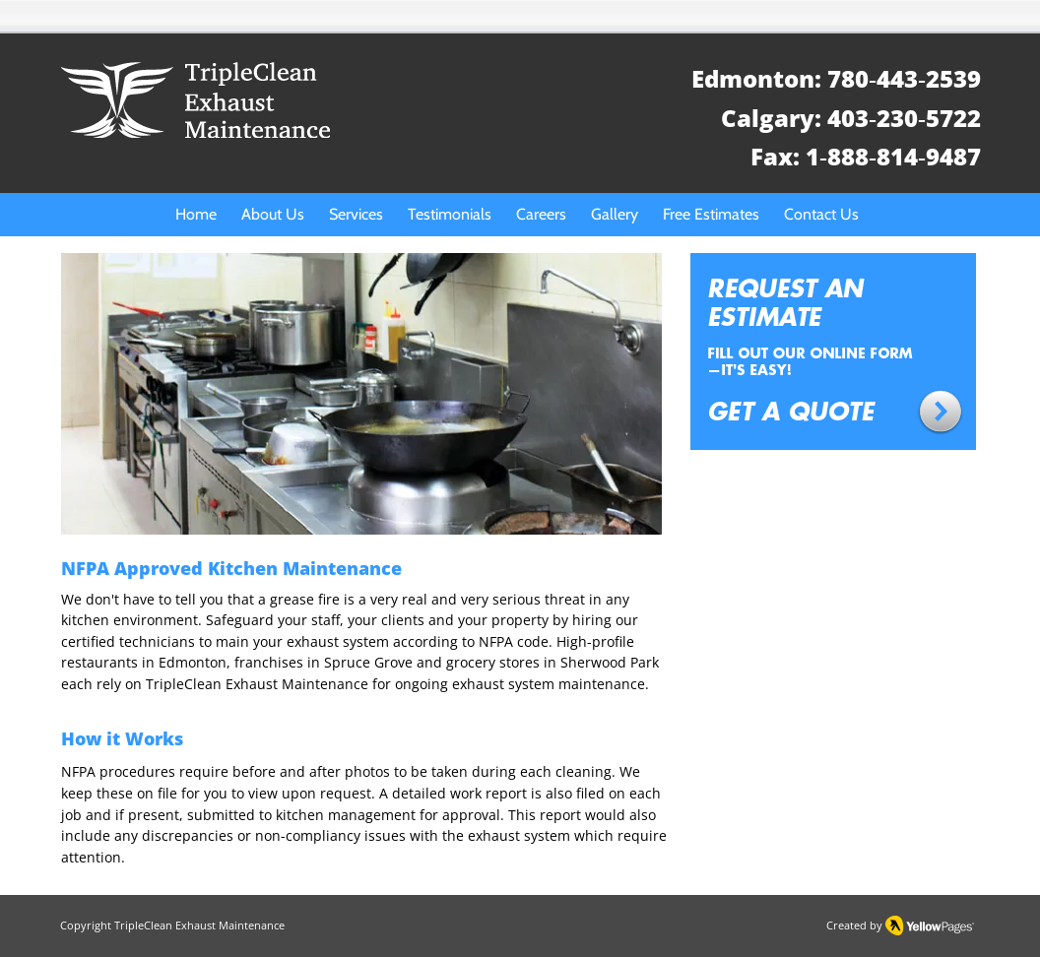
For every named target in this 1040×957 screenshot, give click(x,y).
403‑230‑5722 (904, 117)
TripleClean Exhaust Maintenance (199, 925)
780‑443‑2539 (904, 78)
